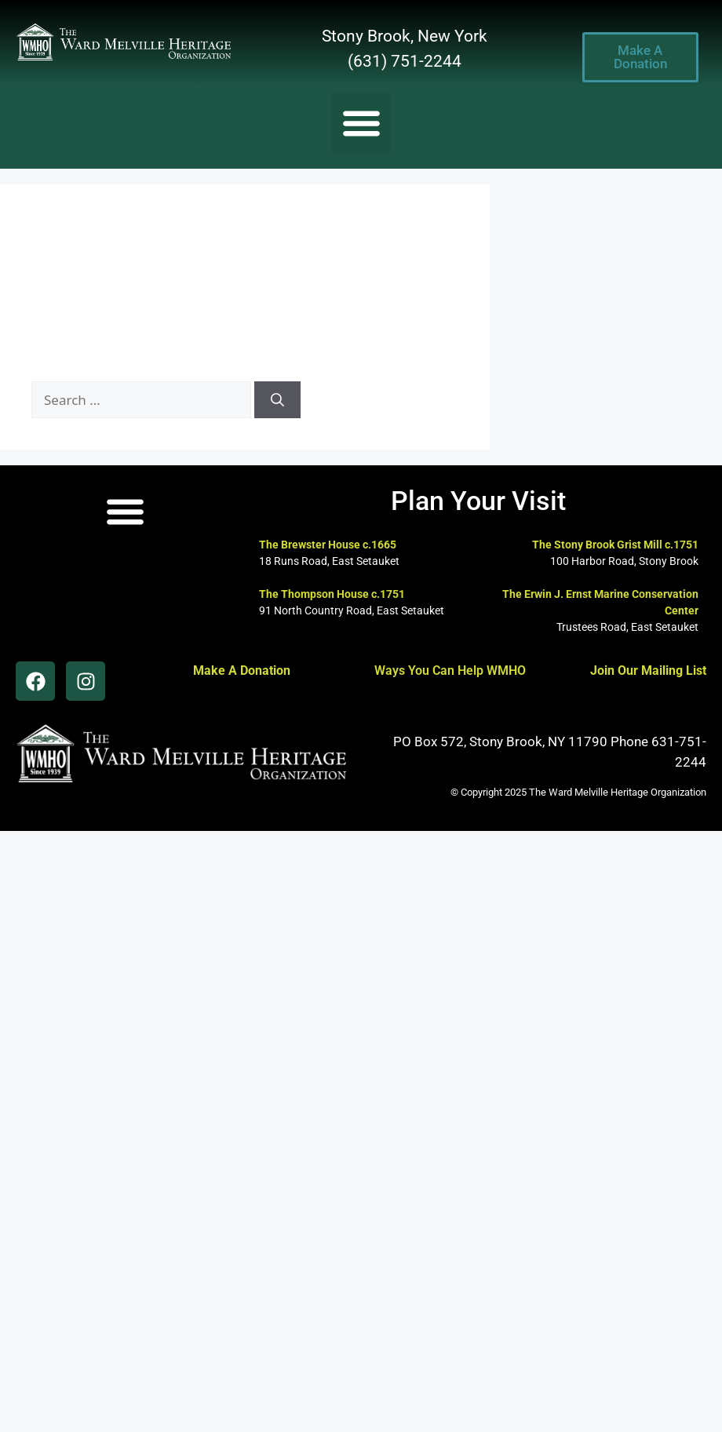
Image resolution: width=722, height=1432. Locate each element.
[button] (361, 123)
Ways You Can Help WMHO (450, 670)
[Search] (277, 400)
